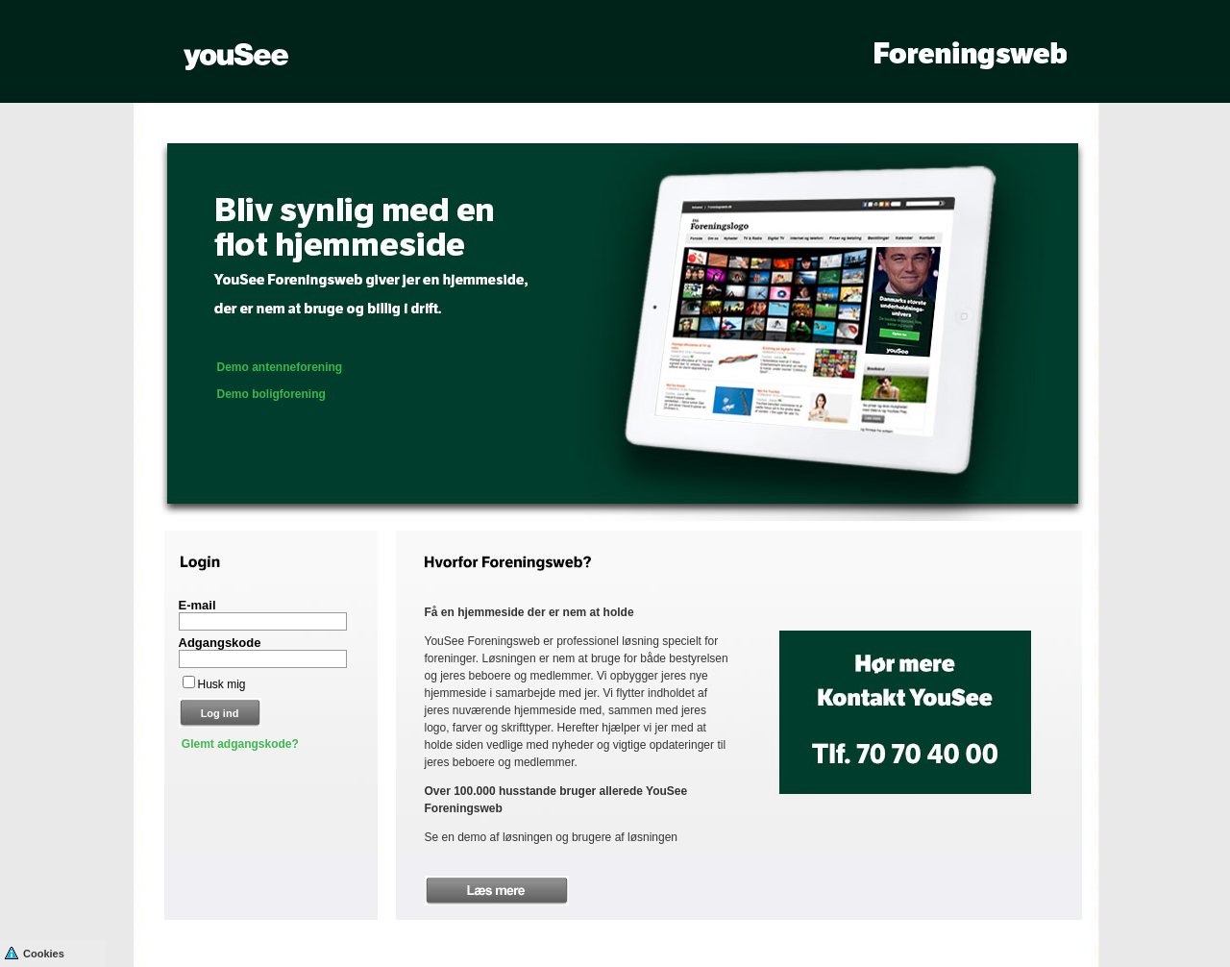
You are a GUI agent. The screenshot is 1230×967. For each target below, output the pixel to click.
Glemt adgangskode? (240, 744)
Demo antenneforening (280, 367)
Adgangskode (220, 642)
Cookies (34, 952)
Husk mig (222, 684)
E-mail (197, 605)
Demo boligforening (271, 394)
